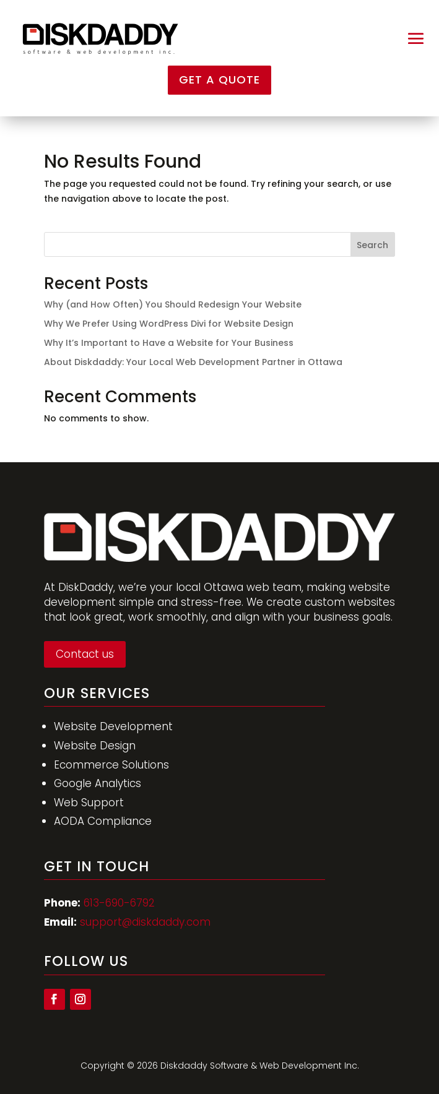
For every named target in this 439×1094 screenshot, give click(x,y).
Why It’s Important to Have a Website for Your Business (168, 343)
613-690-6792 (119, 902)
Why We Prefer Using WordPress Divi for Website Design (168, 323)
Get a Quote (219, 79)
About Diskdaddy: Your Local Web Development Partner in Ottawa (193, 362)
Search (372, 245)
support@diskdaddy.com (145, 922)
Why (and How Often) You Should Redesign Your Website (173, 304)
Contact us (85, 654)
